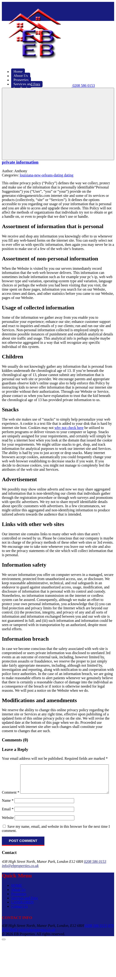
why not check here (68, 428)
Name (7, 810)
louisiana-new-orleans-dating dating (46, 175)
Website (8, 827)
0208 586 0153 (95, 871)
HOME (16, 895)
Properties (18, 904)
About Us (18, 899)
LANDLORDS (22, 912)
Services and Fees (24, 908)
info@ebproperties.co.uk (20, 875)
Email (7, 819)
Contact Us (19, 916)
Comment (10, 766)
